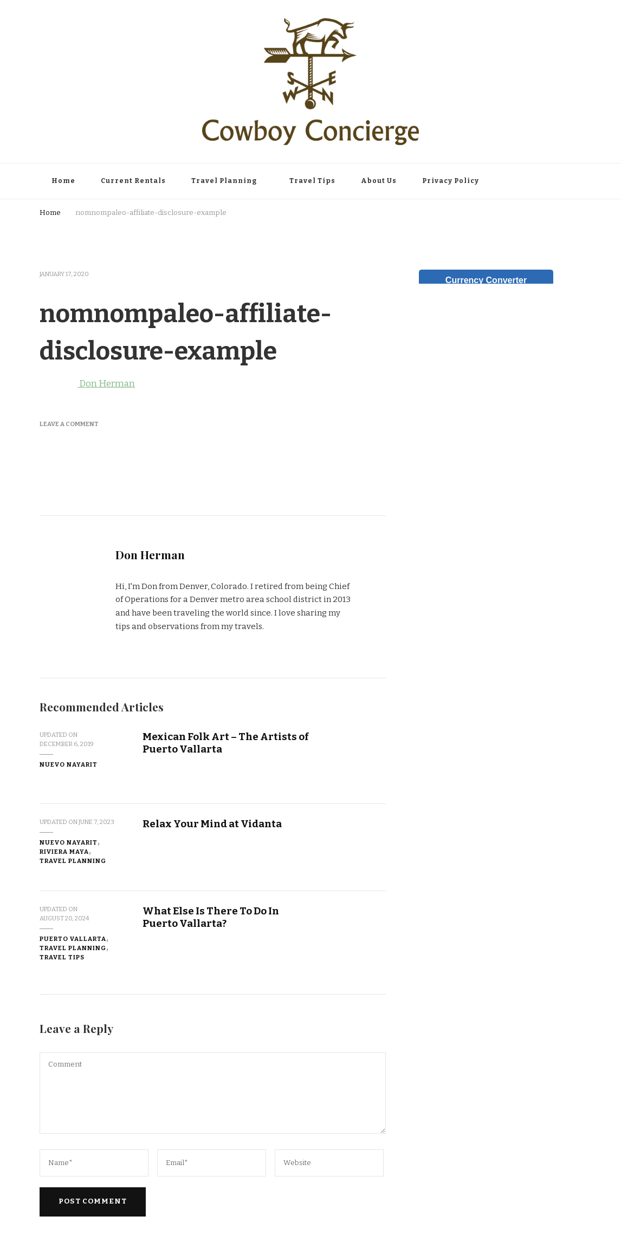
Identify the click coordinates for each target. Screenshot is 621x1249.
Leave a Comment (69, 424)
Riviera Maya (64, 851)
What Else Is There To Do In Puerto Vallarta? (211, 917)
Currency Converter (486, 280)
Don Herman (87, 383)
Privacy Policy (450, 181)
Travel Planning (224, 181)
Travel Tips (312, 181)
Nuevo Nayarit (69, 764)
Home (63, 181)
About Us (379, 181)
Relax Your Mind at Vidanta (212, 824)
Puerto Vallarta (73, 939)
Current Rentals (133, 181)
